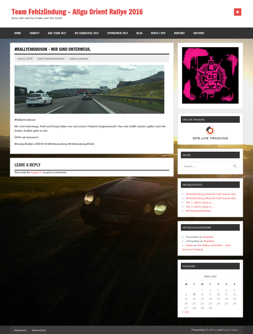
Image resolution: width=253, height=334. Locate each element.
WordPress (211, 329)
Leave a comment (79, 58)
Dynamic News (230, 329)
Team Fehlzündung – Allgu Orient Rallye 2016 (77, 12)
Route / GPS (158, 33)
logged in (36, 172)
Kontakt (179, 33)
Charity (34, 33)
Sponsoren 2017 (117, 33)
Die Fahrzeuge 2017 (87, 33)
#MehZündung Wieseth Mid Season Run (211, 194)
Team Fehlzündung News (51, 58)
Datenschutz (39, 330)
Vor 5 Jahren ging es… (200, 202)
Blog (139, 33)
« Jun (185, 311)
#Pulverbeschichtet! (198, 210)
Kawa (189, 245)
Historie (198, 33)
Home (17, 33)
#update (208, 236)
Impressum (20, 330)
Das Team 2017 (57, 33)
